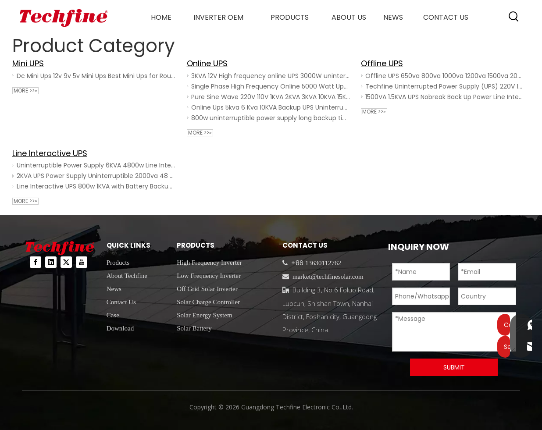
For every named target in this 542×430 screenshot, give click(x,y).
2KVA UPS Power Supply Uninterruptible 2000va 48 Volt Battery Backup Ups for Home (96, 175)
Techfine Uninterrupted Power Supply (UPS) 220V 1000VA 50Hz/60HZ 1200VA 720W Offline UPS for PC (445, 86)
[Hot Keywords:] (514, 17)
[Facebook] (35, 262)
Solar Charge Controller (208, 302)
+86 (296, 262)
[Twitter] (66, 262)
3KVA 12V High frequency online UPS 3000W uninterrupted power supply (271, 75)
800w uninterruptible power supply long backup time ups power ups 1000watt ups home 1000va (271, 118)
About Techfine (127, 275)
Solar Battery (194, 328)
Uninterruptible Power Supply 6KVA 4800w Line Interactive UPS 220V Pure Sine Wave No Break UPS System (96, 165)
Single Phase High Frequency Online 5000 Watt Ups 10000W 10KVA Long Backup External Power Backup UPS (271, 86)
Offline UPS (382, 63)
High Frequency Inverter (209, 262)
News (114, 288)
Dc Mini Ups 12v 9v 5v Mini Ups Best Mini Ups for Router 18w (96, 75)
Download (120, 328)
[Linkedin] (51, 262)
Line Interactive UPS (49, 153)
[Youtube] (81, 262)
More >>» (25, 90)
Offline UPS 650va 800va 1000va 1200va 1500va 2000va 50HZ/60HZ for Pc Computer (445, 75)
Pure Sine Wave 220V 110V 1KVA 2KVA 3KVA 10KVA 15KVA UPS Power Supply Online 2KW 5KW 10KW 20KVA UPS (271, 96)
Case (113, 315)
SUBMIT (454, 367)
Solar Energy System (204, 315)
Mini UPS (28, 63)
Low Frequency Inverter (209, 275)
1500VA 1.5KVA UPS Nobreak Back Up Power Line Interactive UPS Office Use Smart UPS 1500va (445, 96)
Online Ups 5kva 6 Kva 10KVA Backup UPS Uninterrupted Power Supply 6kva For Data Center (271, 107)
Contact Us (121, 302)
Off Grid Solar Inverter (207, 288)
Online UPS (207, 63)
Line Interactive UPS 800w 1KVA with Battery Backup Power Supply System (96, 186)
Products (118, 262)
